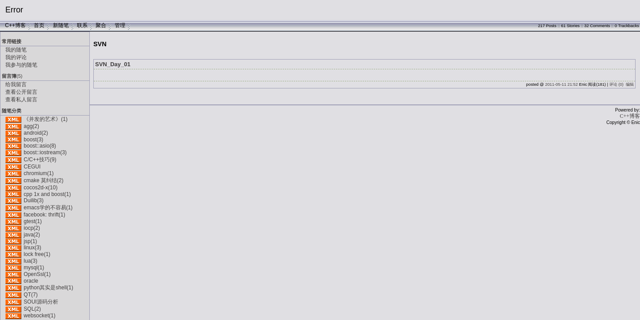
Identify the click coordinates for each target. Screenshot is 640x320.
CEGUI (32, 167)
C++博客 (15, 25)
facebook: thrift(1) (44, 215)
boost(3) (33, 139)
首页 (39, 25)
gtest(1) (33, 221)
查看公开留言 (21, 92)
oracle (31, 281)
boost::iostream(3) (45, 152)
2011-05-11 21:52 (561, 84)
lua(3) (30, 261)
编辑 (630, 84)
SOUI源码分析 (41, 302)
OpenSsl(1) (37, 274)
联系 (82, 25)
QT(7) (30, 295)
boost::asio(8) (40, 146)
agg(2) (31, 126)
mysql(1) (34, 267)
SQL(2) (32, 309)
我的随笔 (16, 50)
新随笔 (61, 25)
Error (14, 9)
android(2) (36, 133)
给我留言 (16, 84)
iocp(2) (32, 228)
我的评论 (16, 57)
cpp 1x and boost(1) (47, 194)
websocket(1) (39, 315)
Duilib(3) (34, 200)
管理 (120, 25)
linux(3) (32, 247)
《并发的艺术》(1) (46, 119)
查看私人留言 (21, 99)
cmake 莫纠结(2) (43, 180)
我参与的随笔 (21, 65)
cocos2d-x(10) (40, 187)
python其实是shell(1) (48, 287)
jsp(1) (30, 241)
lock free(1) (37, 254)
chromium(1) (38, 173)
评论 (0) (616, 84)
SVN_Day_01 (113, 64)
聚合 (101, 25)
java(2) (32, 235)
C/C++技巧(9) (40, 159)
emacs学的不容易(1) (48, 207)
